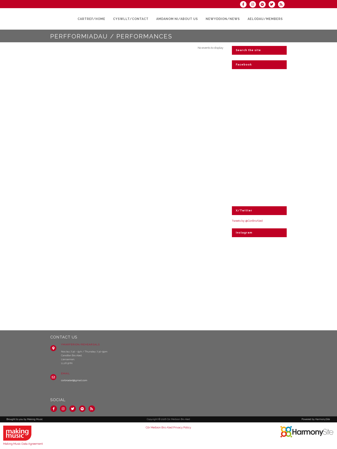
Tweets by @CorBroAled (247, 220)
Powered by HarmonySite (316, 419)
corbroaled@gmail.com (74, 380)
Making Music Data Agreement (23, 443)
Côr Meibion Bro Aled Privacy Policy (168, 427)
